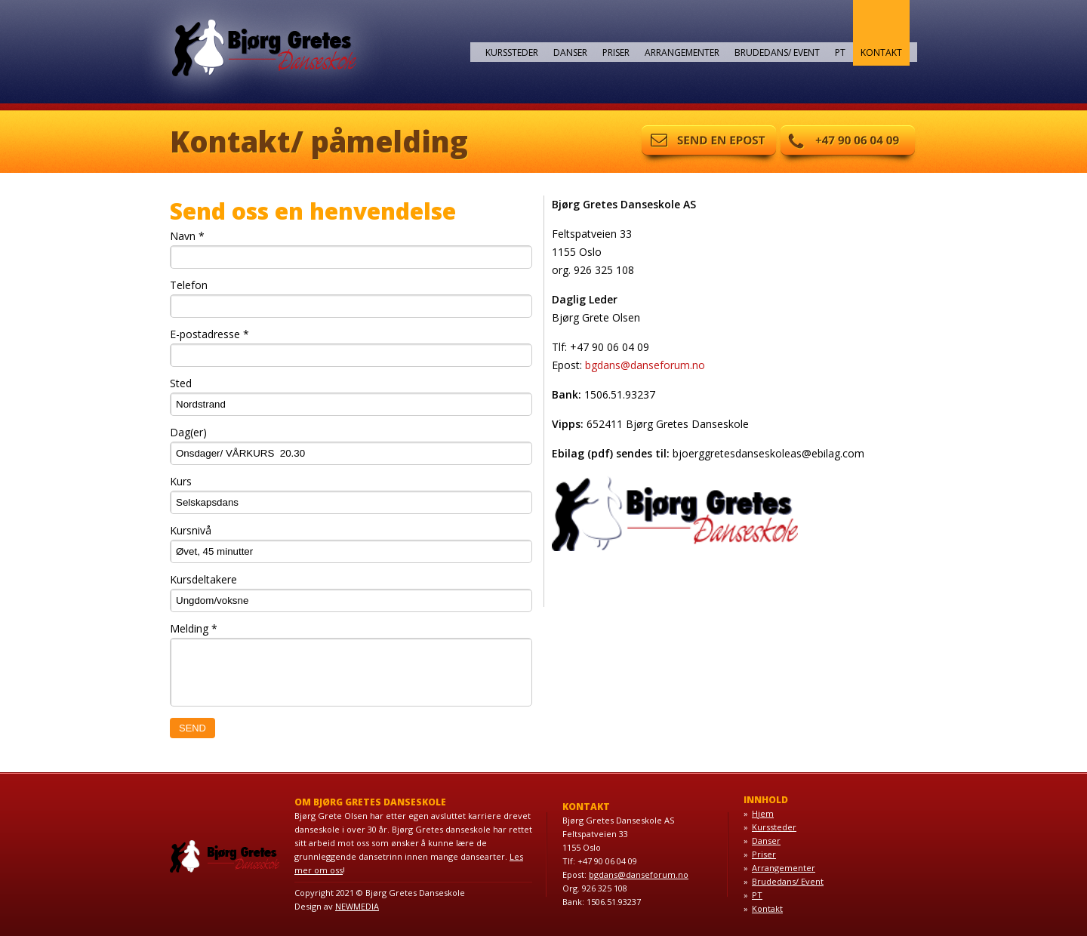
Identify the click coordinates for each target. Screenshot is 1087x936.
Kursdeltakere (203, 579)
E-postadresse (209, 334)
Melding (193, 628)
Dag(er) (188, 432)
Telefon (189, 285)
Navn (187, 236)
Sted (181, 383)
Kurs (181, 481)
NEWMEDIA (357, 906)
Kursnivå (190, 530)
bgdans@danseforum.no (645, 365)
